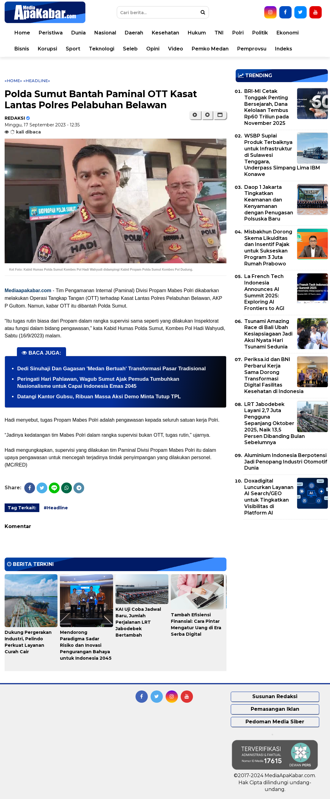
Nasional (105, 33)
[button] (220, 115)
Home (22, 33)
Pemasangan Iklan (275, 709)
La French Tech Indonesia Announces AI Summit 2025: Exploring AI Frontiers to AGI (264, 292)
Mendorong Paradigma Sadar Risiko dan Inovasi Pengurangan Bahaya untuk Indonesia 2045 (86, 645)
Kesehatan (165, 33)
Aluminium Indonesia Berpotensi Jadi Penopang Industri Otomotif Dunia (285, 461)
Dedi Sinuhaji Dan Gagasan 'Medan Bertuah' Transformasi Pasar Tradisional (111, 369)
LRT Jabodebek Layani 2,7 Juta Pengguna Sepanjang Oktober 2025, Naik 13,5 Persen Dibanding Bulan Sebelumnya (274, 423)
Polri (238, 33)
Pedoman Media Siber (275, 722)
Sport (73, 49)
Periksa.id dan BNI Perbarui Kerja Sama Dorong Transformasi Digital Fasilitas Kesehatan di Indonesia (274, 375)
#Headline (56, 508)
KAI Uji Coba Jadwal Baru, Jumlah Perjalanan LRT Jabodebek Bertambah (138, 622)
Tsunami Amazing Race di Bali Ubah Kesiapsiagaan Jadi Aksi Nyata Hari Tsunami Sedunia (268, 334)
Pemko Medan (210, 49)
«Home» (13, 80)
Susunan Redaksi (274, 696)
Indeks (283, 49)
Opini (152, 49)
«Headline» (36, 80)
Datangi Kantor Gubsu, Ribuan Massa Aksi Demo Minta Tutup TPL (99, 396)
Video (175, 49)
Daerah (134, 33)
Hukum (197, 33)
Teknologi (101, 49)
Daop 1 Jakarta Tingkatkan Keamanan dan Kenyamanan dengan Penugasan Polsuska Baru (268, 203)
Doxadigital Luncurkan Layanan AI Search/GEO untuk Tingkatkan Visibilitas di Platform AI (268, 497)
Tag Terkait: (22, 508)
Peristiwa (51, 33)
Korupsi (47, 49)
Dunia (78, 33)
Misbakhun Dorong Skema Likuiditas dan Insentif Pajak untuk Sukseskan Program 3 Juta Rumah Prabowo (268, 248)
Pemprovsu (251, 49)
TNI (219, 33)
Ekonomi (288, 33)
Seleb (130, 49)
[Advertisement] (282, 567)
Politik (260, 33)
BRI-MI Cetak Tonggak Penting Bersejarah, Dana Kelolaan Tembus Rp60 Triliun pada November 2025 (266, 107)
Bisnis (21, 49)
